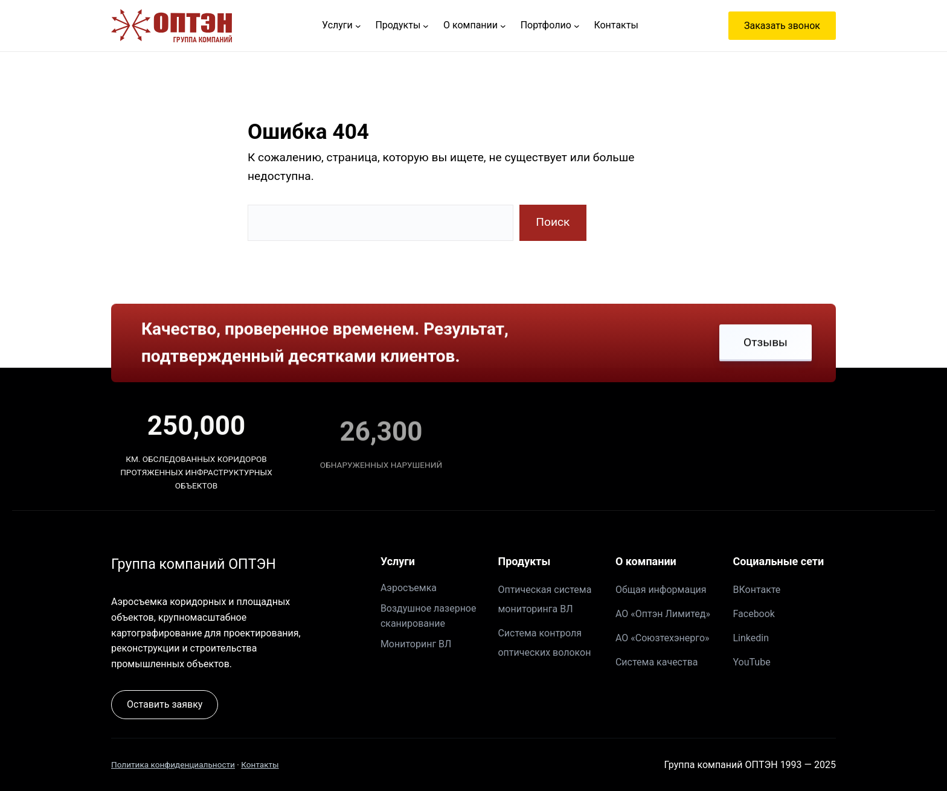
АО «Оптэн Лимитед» (662, 614)
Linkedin (751, 638)
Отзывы (765, 343)
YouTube (751, 662)
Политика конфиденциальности (173, 764)
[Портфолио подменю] (577, 26)
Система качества (656, 662)
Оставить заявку (164, 704)
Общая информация (661, 589)
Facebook (753, 614)
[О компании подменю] (503, 26)
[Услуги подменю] (358, 26)
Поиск (553, 222)
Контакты (259, 764)
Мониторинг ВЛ (415, 644)
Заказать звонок (782, 25)
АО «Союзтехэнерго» (662, 638)
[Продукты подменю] (426, 26)
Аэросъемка (408, 588)
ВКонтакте (756, 589)
